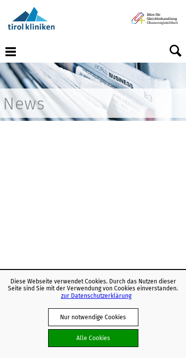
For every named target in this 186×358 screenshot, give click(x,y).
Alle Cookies (93, 338)
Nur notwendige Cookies (93, 317)
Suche (176, 51)
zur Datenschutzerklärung (96, 295)
